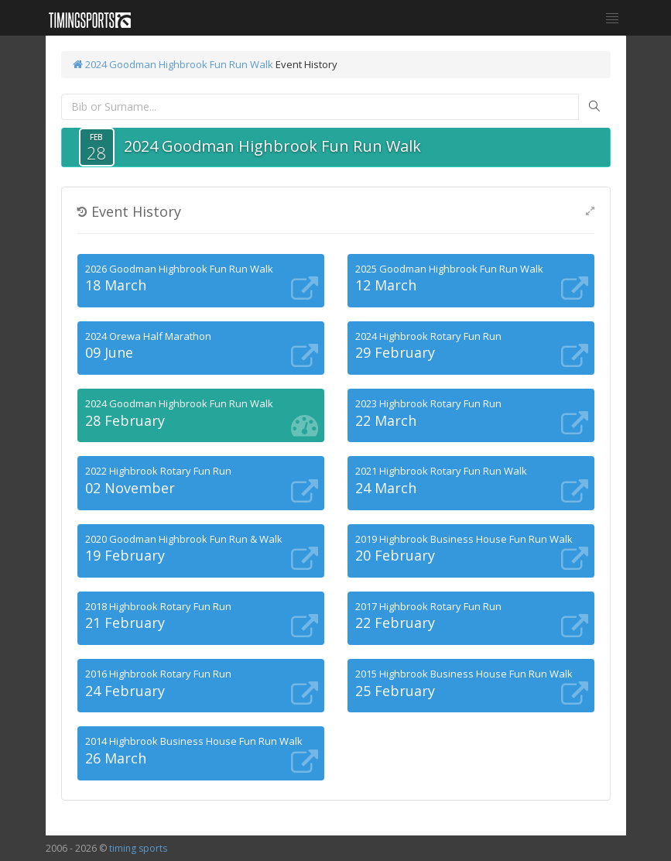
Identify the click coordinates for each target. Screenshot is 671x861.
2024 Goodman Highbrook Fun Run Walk (173, 64)
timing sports (138, 848)
